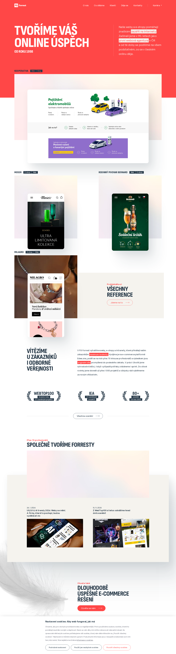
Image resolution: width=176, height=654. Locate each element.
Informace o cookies (85, 640)
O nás (86, 5)
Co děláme (99, 5)
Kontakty (138, 5)
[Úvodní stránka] (20, 5)
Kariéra (157, 5)
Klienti (113, 5)
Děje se (124, 5)
